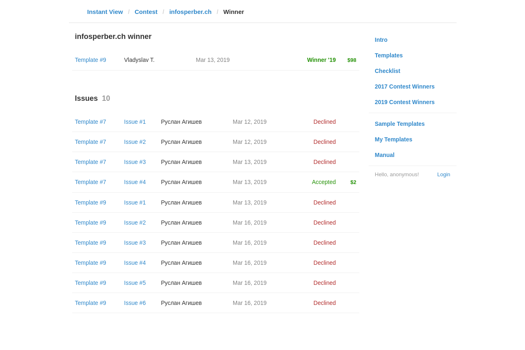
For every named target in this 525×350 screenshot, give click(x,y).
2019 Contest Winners (405, 102)
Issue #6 (135, 303)
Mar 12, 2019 (250, 121)
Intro (381, 39)
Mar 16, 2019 (250, 222)
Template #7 (90, 121)
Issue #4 (135, 182)
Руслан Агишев (181, 121)
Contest (146, 11)
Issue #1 (135, 121)
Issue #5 (135, 283)
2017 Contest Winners (405, 86)
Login (443, 174)
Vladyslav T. (139, 60)
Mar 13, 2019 (250, 162)
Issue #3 (135, 162)
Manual (385, 155)
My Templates (394, 139)
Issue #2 (135, 142)
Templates (389, 55)
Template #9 (90, 60)
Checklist (387, 71)
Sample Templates (400, 123)
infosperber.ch (190, 11)
